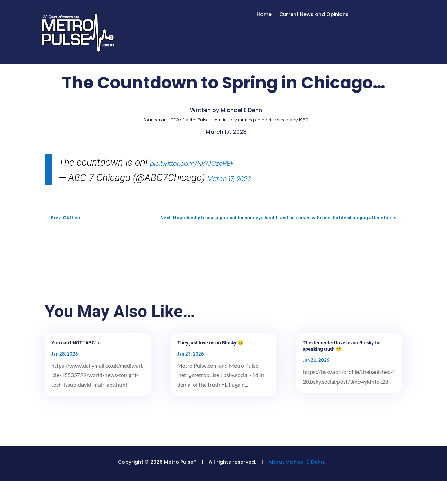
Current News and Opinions (314, 15)
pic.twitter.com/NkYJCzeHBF (192, 163)
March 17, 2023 (229, 178)
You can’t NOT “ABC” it (76, 343)
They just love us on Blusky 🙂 (210, 343)
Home (264, 15)
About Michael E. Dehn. (296, 461)
